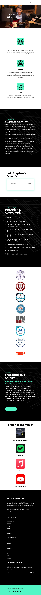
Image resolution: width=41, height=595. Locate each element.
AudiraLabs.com (10, 521)
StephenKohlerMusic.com (20, 440)
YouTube (9, 531)
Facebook (9, 523)
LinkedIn (8, 528)
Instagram (9, 526)
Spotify (20, 455)
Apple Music (20, 471)
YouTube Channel (20, 486)
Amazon (9, 543)
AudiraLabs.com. (29, 507)
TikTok (8, 555)
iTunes (8, 551)
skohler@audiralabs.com (12, 511)
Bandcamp (9, 546)
